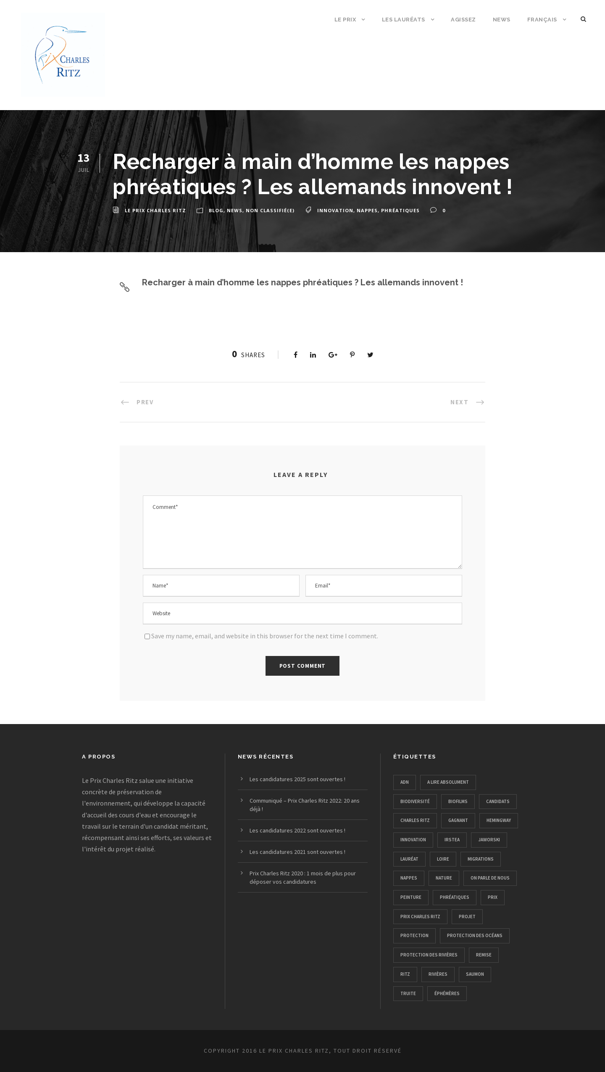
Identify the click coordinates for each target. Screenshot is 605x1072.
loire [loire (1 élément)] (443, 859)
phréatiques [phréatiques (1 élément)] (454, 897)
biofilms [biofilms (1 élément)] (458, 801)
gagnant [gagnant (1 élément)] (458, 820)
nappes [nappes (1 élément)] (408, 878)
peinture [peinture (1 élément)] (410, 897)
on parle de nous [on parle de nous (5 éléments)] (490, 878)
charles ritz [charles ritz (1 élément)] (415, 820)
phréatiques (400, 210)
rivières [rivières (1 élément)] (438, 974)
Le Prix (345, 19)
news (234, 210)
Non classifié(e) (270, 210)
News (501, 19)
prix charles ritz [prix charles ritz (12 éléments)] (420, 916)
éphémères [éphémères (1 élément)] (447, 993)
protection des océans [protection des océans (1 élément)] (474, 935)
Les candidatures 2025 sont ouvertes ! (297, 779)
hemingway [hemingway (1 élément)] (499, 820)
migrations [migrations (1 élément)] (481, 859)
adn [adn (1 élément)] (404, 782)
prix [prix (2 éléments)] (492, 897)
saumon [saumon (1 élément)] (475, 974)
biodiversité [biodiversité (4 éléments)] (415, 801)
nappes (367, 210)
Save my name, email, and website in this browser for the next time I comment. (264, 636)
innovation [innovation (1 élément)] (413, 840)
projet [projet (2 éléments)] (467, 916)
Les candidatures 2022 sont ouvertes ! (297, 830)
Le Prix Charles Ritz (155, 210)
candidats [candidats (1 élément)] (498, 801)
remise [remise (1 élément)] (484, 955)
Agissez (463, 19)
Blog (216, 210)
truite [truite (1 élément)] (408, 993)
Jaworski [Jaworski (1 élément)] (489, 840)
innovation (335, 210)
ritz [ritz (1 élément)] (405, 974)
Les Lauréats (403, 19)
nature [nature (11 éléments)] (444, 878)
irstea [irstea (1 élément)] (452, 840)
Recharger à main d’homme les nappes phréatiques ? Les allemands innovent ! (302, 282)
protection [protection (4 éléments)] (414, 935)
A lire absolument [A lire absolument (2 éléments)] (448, 782)
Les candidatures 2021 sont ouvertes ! (297, 852)
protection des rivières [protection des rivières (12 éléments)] (429, 955)
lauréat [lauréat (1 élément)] (409, 859)
